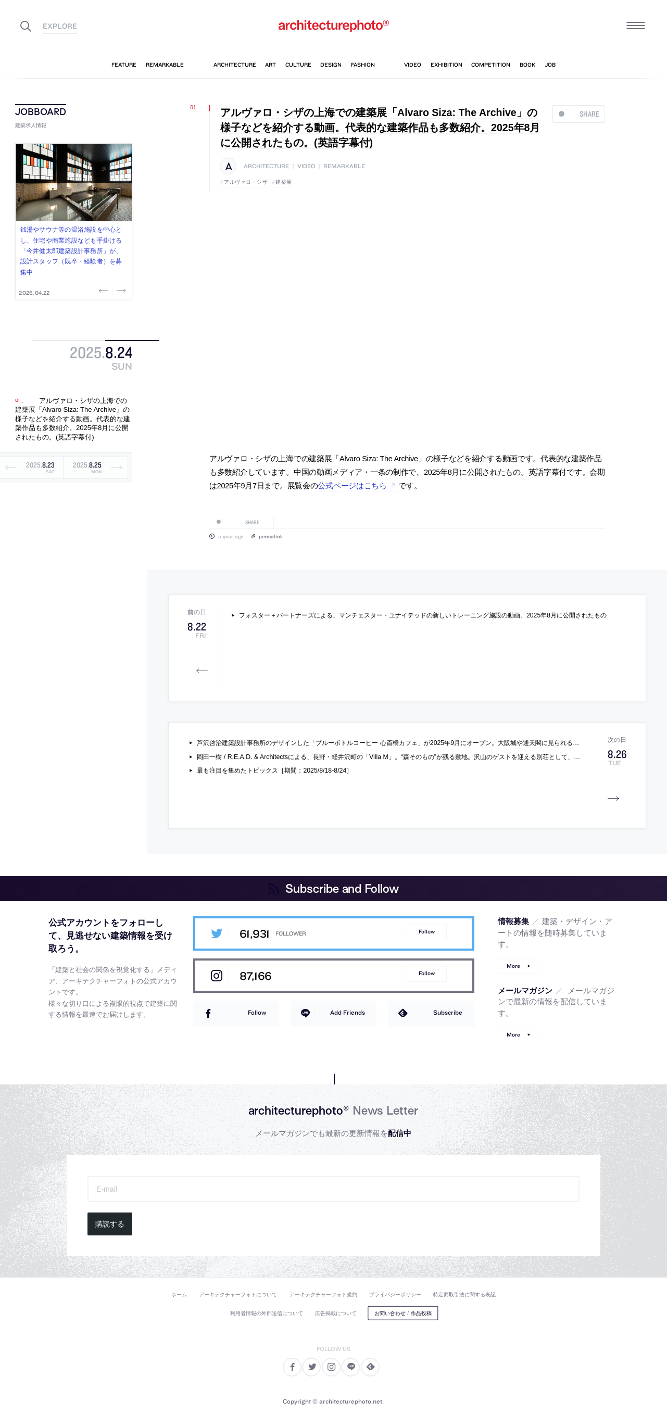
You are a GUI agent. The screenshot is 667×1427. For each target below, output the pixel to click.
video (306, 166)
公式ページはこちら (352, 486)
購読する (109, 1224)
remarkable (344, 166)
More (513, 966)
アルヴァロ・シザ (246, 182)
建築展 (283, 182)
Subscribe (447, 1012)
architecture (266, 166)
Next (120, 290)
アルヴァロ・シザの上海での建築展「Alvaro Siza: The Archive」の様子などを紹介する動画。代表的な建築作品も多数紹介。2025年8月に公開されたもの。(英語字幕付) (72, 419)
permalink (271, 536)
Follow (427, 931)
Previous (104, 290)
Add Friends (347, 1012)
